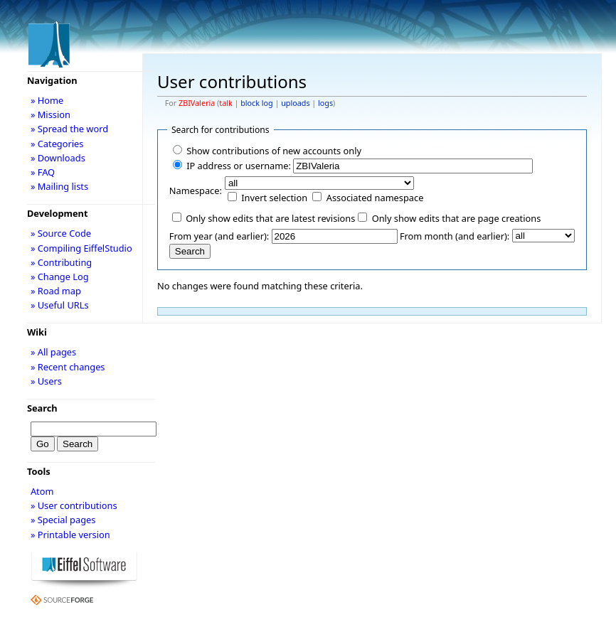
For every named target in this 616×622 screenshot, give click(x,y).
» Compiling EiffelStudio (81, 248)
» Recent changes (68, 366)
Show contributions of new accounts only (273, 150)
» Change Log (60, 276)
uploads (295, 103)
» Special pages (63, 519)
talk (225, 103)
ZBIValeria (197, 103)
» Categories (57, 143)
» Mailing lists (59, 186)
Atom (42, 491)
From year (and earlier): (219, 236)
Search (42, 408)
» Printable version (70, 534)
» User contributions (74, 505)
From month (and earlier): (454, 236)
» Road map (56, 290)
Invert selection (274, 197)
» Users (46, 381)
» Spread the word (69, 128)
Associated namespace (375, 197)
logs (325, 103)
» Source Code (61, 233)
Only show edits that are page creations (456, 218)
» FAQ (43, 172)
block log (256, 103)
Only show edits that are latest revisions (270, 218)
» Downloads (58, 157)
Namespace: (195, 190)
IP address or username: (238, 165)
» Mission (50, 114)
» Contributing (61, 262)
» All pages (53, 351)
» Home (47, 100)
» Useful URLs (60, 305)
